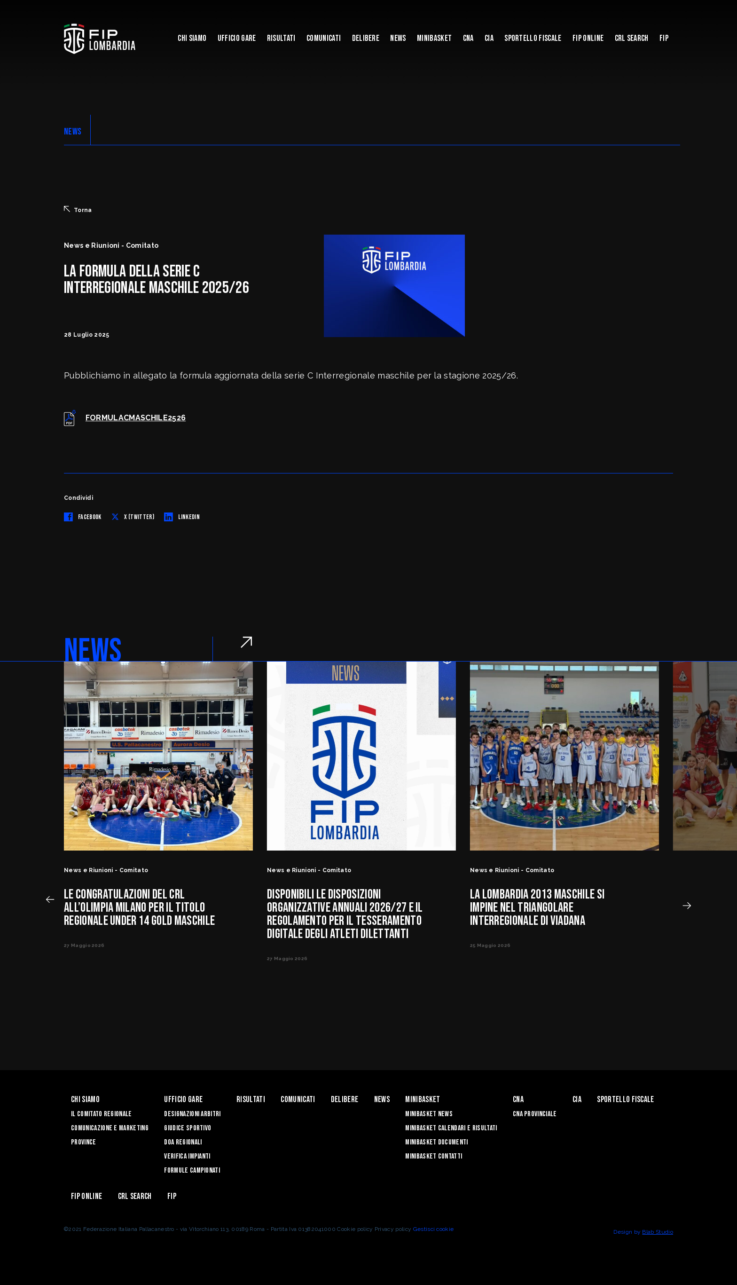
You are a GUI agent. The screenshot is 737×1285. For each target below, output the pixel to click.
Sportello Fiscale (532, 38)
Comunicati (323, 38)
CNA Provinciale (535, 1114)
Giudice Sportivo (187, 1128)
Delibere (366, 38)
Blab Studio (657, 1232)
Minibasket (434, 38)
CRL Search (632, 38)
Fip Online (588, 38)
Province (83, 1142)
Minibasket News (429, 1114)
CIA (489, 38)
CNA (468, 38)
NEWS (72, 131)
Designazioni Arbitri (192, 1114)
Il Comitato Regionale (101, 1114)
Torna (78, 209)
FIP (663, 38)
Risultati (281, 38)
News (398, 38)
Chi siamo (192, 38)
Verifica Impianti (187, 1156)
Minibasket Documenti (436, 1142)
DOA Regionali (183, 1142)
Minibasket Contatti (433, 1156)
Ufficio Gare (237, 38)
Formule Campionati (192, 1170)
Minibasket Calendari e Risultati (451, 1128)
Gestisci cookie (433, 1229)
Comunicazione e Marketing (110, 1128)
